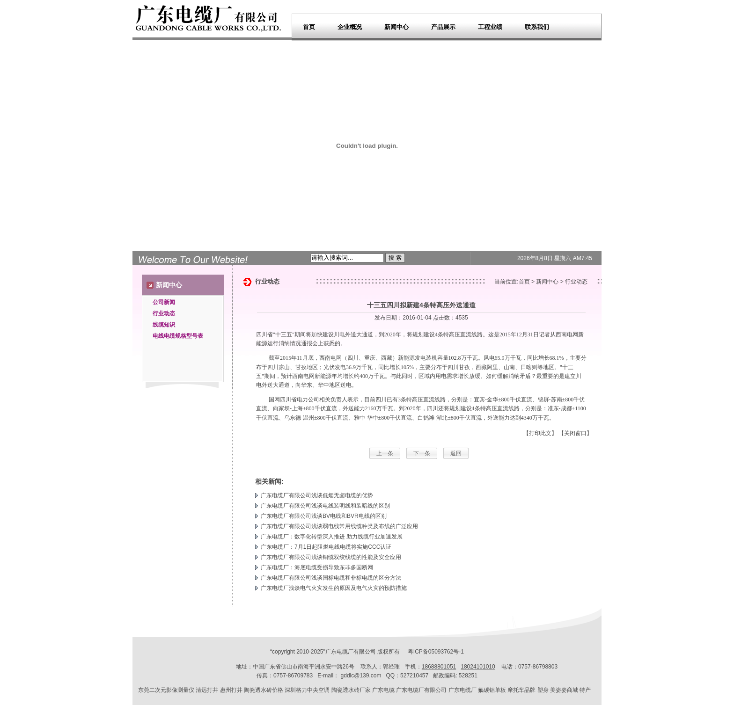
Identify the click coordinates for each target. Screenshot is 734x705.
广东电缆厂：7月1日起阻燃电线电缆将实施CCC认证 (326, 547)
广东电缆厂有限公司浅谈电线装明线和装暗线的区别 (325, 505)
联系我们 (537, 26)
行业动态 (164, 313)
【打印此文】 (540, 433)
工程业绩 (490, 26)
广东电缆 (383, 690)
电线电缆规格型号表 (178, 336)
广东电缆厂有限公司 (421, 690)
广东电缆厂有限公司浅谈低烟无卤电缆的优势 (317, 495)
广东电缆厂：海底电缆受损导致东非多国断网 (317, 567)
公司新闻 (164, 302)
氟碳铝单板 (492, 690)
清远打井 (207, 690)
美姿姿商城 (564, 690)
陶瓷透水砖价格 (263, 690)
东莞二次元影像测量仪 (166, 690)
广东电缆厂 (339, 651)
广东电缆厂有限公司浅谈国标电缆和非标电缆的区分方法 (331, 577)
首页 (309, 26)
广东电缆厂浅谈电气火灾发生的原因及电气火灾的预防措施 (334, 588)
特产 (585, 690)
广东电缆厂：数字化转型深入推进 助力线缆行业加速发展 (332, 536)
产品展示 (443, 26)
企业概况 (350, 26)
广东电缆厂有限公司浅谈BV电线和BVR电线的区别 (324, 516)
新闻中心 (396, 26)
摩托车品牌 (521, 690)
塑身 (543, 690)
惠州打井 (231, 690)
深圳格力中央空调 (307, 690)
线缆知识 (164, 324)
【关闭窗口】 (575, 433)
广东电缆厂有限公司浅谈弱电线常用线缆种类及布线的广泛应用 (339, 526)
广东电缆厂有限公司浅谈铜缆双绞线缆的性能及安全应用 (331, 557)
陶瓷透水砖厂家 (351, 690)
